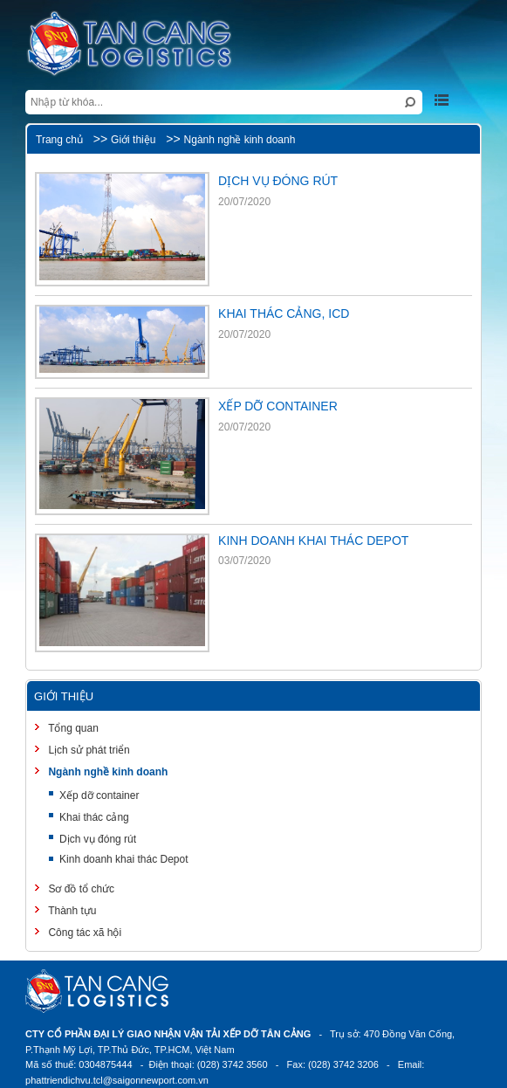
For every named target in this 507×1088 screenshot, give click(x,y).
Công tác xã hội (83, 932)
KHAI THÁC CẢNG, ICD (283, 313)
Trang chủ (59, 140)
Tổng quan (72, 728)
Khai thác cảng (94, 817)
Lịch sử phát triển (87, 750)
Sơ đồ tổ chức (79, 889)
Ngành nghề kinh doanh (240, 140)
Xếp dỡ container (99, 795)
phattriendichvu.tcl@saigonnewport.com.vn (117, 1080)
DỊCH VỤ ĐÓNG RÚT (278, 181)
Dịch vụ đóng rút (97, 839)
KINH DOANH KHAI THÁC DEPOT (313, 540)
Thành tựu (70, 911)
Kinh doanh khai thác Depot (123, 859)
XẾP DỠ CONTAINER (278, 406)
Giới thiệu (133, 140)
